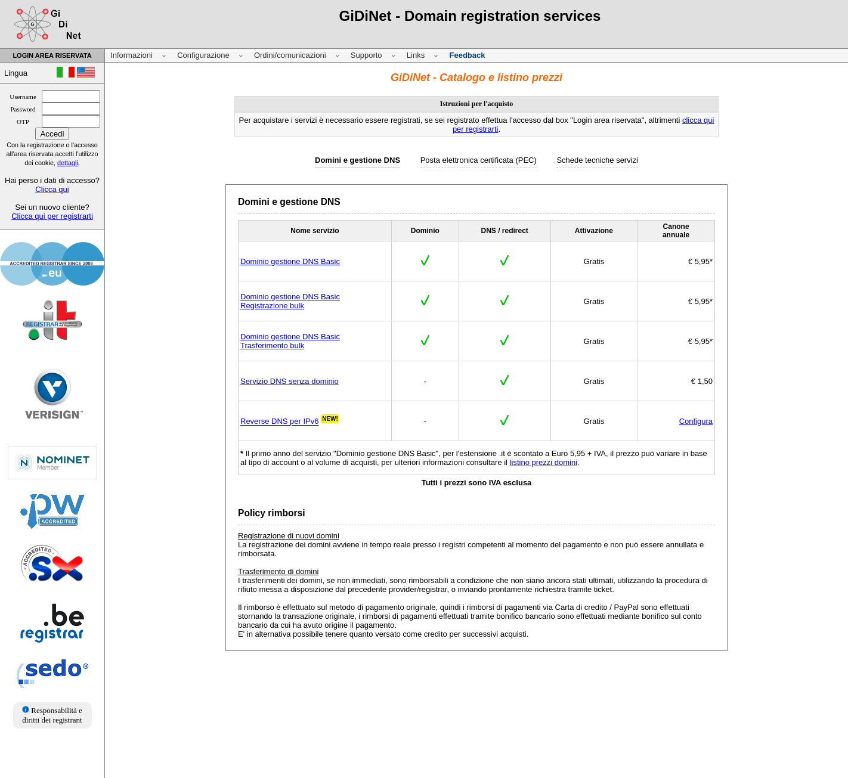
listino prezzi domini (543, 462)
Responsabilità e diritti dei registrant (52, 715)
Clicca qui (52, 189)
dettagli (67, 162)
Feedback (467, 55)
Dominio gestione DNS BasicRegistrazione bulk (290, 301)
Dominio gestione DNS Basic (290, 261)
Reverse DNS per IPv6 (279, 421)
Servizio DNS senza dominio (289, 381)
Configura (696, 421)
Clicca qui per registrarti (52, 216)
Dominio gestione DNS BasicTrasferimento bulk (290, 341)
